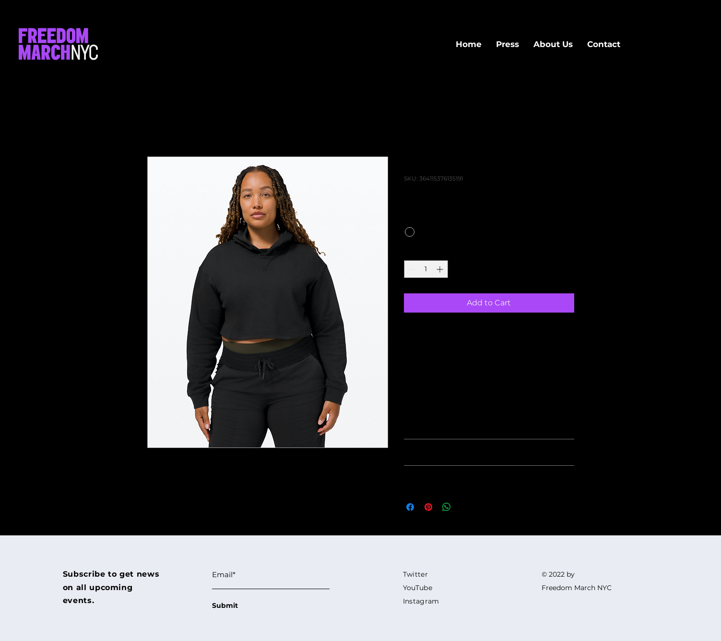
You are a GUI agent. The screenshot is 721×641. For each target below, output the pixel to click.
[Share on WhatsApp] (446, 507)
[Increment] (441, 269)
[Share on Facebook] (410, 507)
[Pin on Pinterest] (428, 507)
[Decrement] (411, 269)
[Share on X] (465, 507)
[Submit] (246, 605)
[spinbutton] (426, 269)
